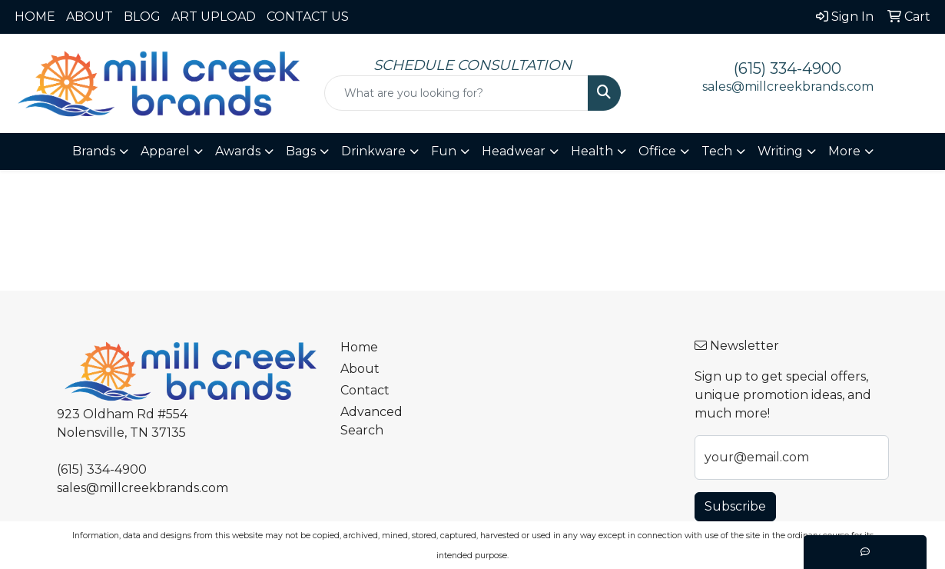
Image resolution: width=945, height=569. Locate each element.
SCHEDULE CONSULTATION (472, 65)
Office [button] (657, 151)
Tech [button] (716, 151)
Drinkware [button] (373, 151)
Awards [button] (237, 151)
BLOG (142, 16)
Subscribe (735, 506)
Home (359, 347)
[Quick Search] (456, 93)
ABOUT (89, 16)
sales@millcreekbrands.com (788, 86)
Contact (365, 390)
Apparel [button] (165, 151)
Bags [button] (301, 151)
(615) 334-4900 (787, 68)
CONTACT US (308, 16)
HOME (35, 16)
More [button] (844, 151)
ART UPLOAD (213, 16)
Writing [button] (780, 151)
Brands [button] (93, 151)
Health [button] (592, 151)
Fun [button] (443, 151)
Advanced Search (371, 421)
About (360, 368)
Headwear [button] (513, 151)
